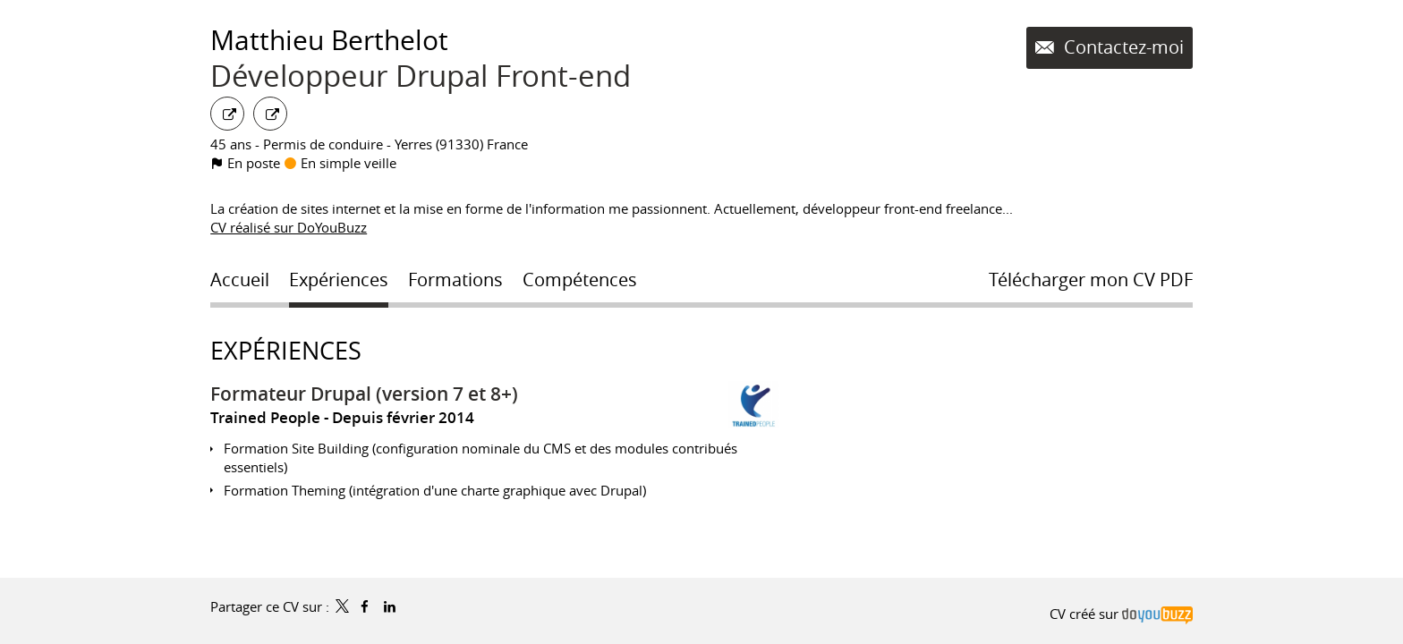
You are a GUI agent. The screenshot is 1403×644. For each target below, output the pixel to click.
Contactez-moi (1121, 47)
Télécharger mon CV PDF (1091, 280)
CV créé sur (1121, 614)
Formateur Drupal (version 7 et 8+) (364, 393)
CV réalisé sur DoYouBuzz (288, 227)
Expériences (285, 351)
